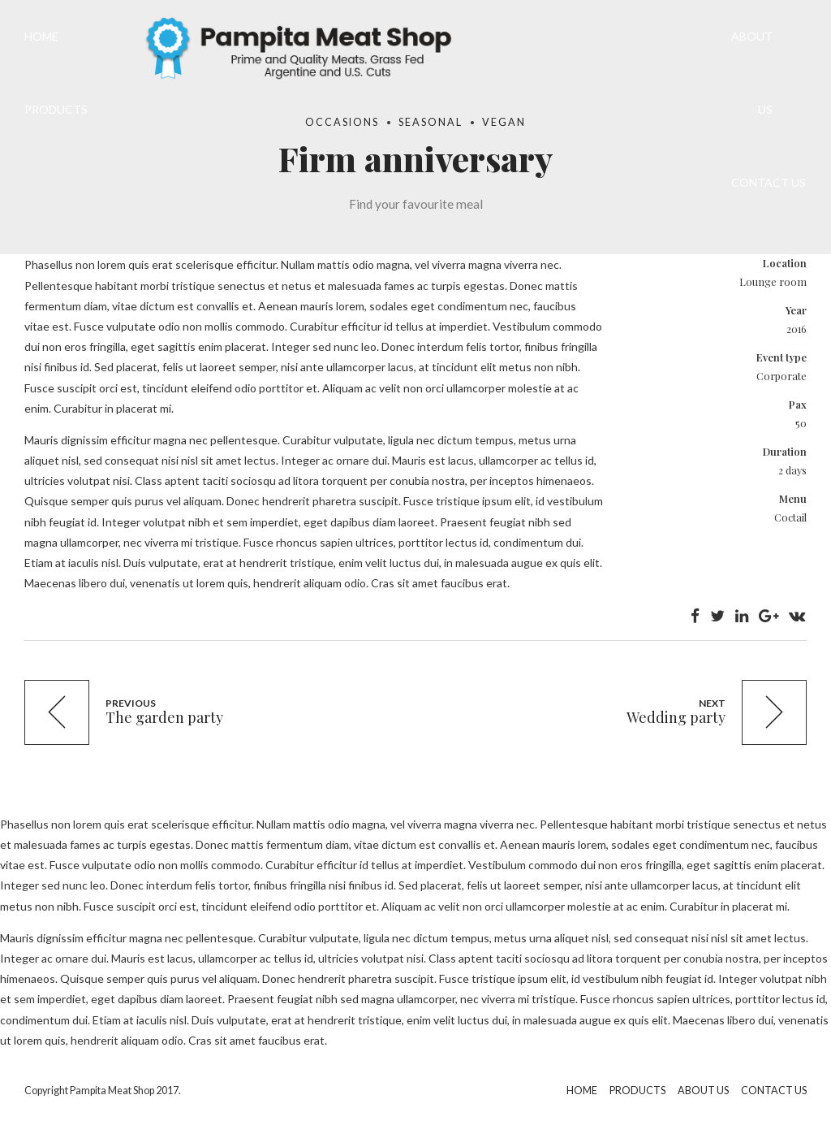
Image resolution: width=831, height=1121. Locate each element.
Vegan (504, 122)
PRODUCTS (56, 109)
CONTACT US (768, 182)
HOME (41, 36)
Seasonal (430, 122)
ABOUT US (752, 72)
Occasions (342, 122)
